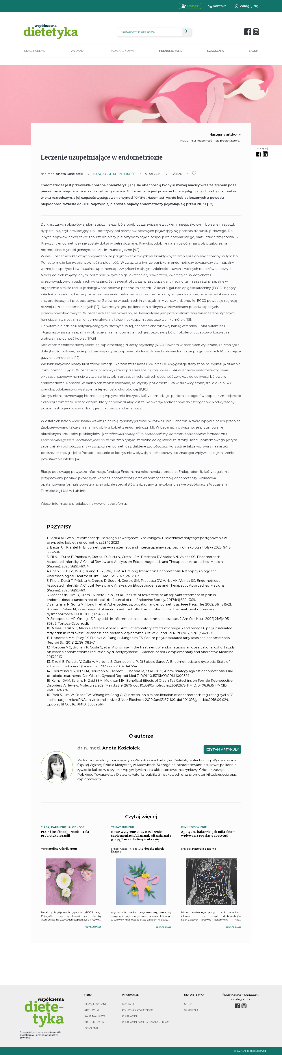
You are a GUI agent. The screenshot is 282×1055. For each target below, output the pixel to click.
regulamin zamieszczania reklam (145, 1022)
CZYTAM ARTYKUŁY (222, 749)
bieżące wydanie (95, 1004)
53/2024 (176, 174)
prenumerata (94, 1022)
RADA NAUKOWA (122, 50)
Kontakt (216, 6)
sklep (188, 1004)
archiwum (91, 1010)
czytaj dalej (93, 927)
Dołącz (190, 6)
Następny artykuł (225, 134)
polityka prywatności (137, 1010)
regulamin (129, 1016)
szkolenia (91, 1028)
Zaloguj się (246, 6)
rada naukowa (95, 1016)
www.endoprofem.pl (111, 504)
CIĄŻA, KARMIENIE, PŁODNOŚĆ (114, 174)
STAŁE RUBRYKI (35, 50)
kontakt (128, 1004)
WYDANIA (77, 50)
